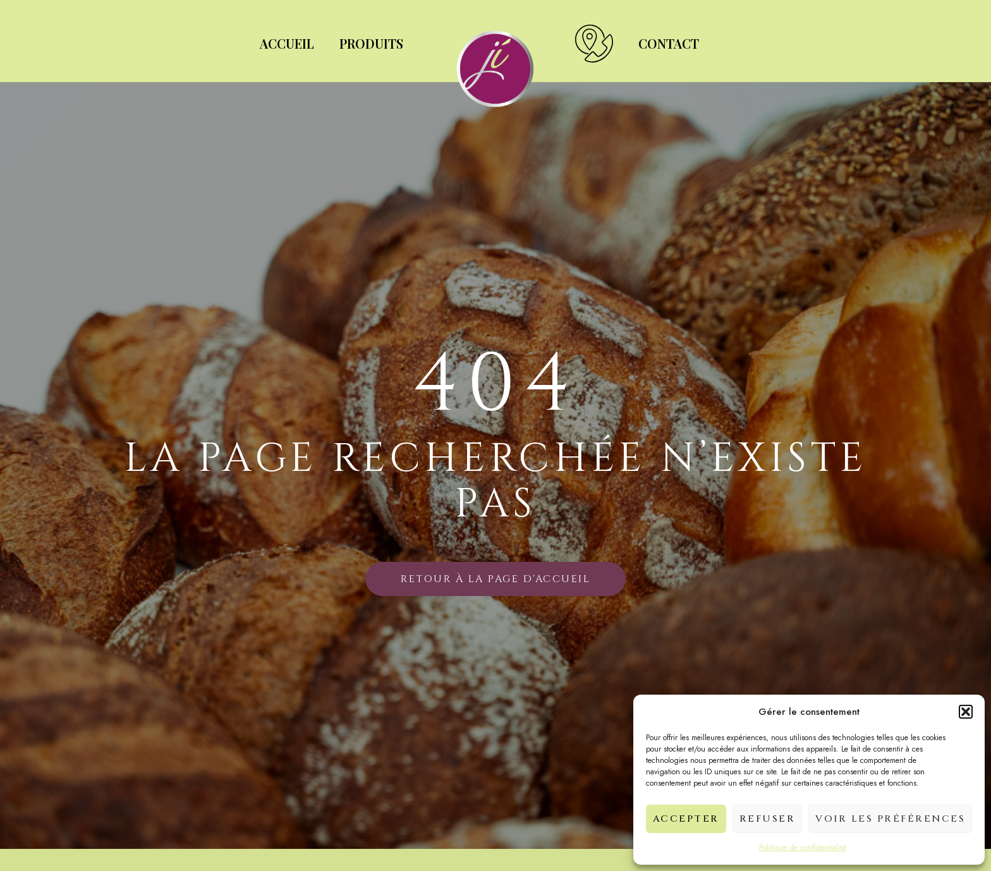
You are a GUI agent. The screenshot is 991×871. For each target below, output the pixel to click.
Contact (668, 43)
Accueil (287, 43)
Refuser (767, 818)
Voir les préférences (890, 818)
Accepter (686, 818)
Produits (371, 43)
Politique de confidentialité (802, 847)
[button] (965, 711)
